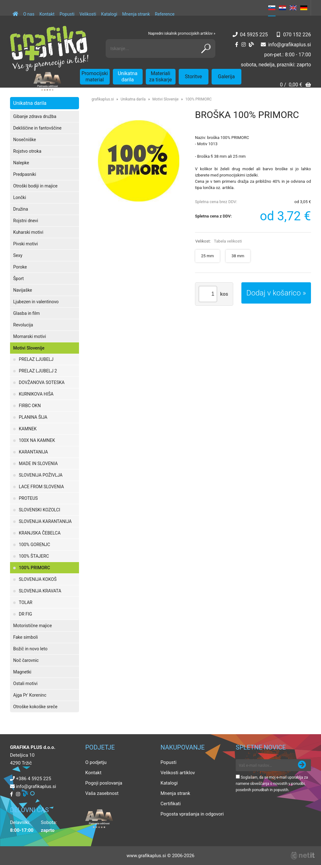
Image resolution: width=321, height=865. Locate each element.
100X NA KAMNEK (37, 440)
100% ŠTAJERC (34, 556)
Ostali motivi (25, 683)
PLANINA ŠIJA (33, 417)
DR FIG (25, 614)
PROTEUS (28, 498)
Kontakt (47, 14)
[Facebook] (236, 45)
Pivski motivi (25, 243)
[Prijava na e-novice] (302, 765)
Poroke (20, 266)
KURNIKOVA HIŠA (36, 394)
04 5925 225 (254, 35)
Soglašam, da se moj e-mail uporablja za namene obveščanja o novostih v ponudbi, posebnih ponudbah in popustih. (272, 783)
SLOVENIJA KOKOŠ (37, 579)
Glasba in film (26, 313)
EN (293, 8)
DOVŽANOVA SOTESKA (42, 382)
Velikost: (218, 241)
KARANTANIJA (33, 451)
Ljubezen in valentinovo (36, 301)
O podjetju (96, 762)
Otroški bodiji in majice (35, 185)
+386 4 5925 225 (33, 778)
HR (282, 8)
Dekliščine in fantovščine (37, 128)
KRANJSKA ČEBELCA (40, 532)
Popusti (67, 14)
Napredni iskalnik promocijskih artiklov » (181, 33)
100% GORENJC (34, 544)
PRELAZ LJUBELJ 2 (38, 370)
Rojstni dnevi (25, 220)
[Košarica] (295, 85)
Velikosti (87, 14)
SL (272, 8)
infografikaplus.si (289, 45)
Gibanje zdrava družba (34, 116)
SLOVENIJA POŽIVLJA (40, 475)
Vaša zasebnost (101, 793)
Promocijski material (95, 76)
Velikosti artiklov (177, 772)
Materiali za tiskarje (160, 76)
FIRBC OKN (30, 405)
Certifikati (170, 803)
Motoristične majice (32, 625)
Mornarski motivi (29, 336)
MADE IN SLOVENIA (38, 463)
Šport (18, 278)
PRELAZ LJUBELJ (36, 359)
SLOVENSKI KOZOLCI (39, 509)
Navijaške (22, 290)
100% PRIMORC (34, 567)
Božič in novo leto (30, 648)
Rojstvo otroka (27, 151)
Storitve (193, 76)
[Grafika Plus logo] (49, 48)
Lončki (19, 197)
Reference (165, 14)
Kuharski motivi (28, 232)
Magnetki (22, 671)
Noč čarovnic (26, 660)
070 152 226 (297, 35)
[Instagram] (243, 45)
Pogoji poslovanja (103, 783)
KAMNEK (28, 428)
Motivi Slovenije (29, 348)
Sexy (17, 255)
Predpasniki (24, 174)
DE (304, 8)
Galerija (226, 76)
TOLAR (25, 602)
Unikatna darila (128, 76)
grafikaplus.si (103, 99)
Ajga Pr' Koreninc (29, 695)
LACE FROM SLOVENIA (41, 486)
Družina (20, 209)
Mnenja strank (136, 14)
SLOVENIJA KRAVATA (40, 590)
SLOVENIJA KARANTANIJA (45, 521)
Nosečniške (24, 139)
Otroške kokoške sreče (35, 706)
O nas (28, 14)
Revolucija (23, 324)
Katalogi (109, 14)
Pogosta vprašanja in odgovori (192, 814)
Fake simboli (25, 637)
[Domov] (15, 11)
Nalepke (21, 162)
